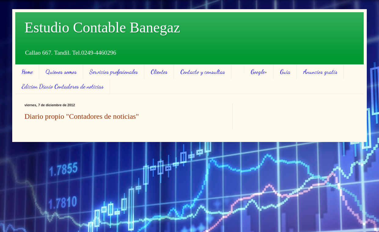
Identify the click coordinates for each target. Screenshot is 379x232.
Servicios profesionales (114, 71)
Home (27, 71)
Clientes (159, 71)
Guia (285, 71)
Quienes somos (61, 71)
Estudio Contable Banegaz (102, 27)
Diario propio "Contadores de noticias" (81, 116)
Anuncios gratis (320, 71)
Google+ (259, 71)
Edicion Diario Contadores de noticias (63, 86)
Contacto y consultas (202, 71)
